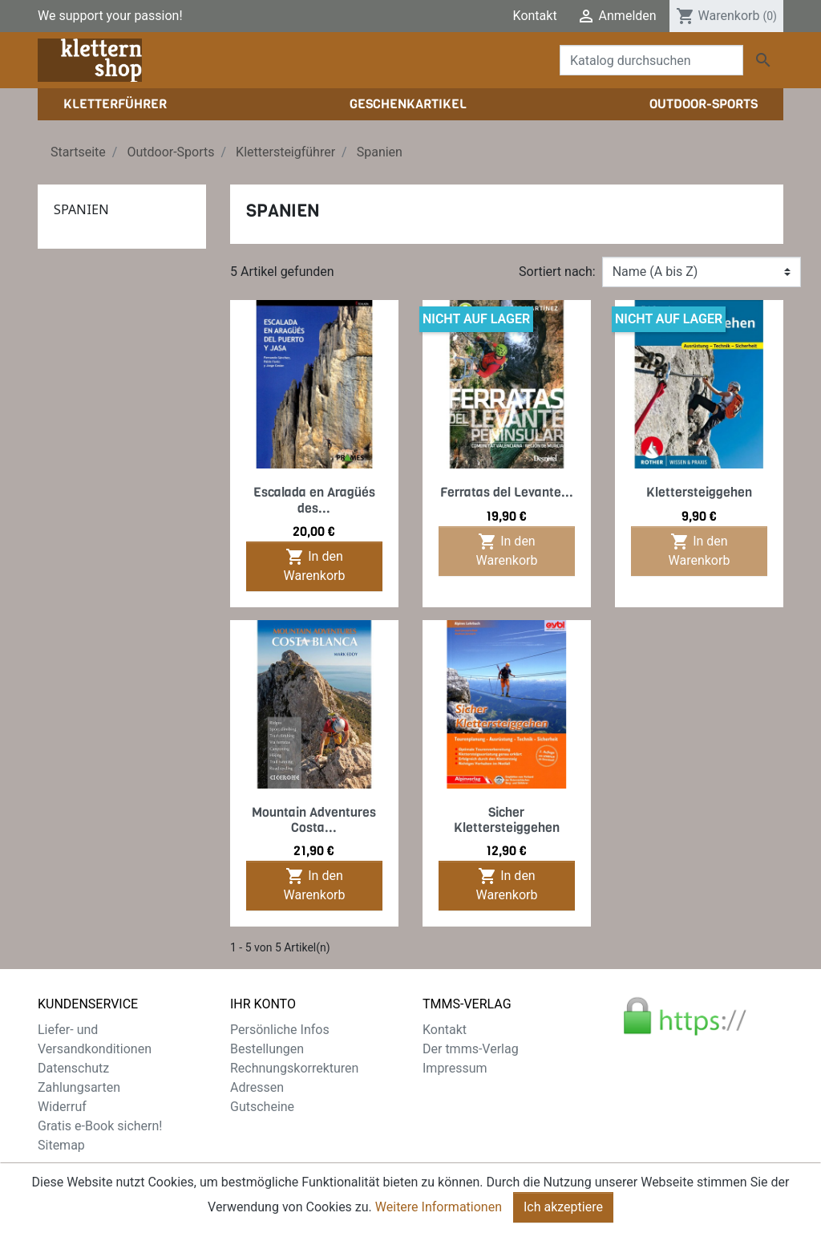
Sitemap (61, 1145)
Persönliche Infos (280, 1029)
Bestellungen (267, 1049)
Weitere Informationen (438, 1207)
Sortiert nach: (557, 271)
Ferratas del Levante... (506, 492)
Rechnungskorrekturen (294, 1068)
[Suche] (651, 60)
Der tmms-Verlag (471, 1049)
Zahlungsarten (79, 1087)
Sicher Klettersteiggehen (507, 820)
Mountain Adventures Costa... (314, 820)
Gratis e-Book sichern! (100, 1126)
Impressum (455, 1068)
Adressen (257, 1087)
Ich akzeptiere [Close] (563, 1207)
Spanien (81, 209)
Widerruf (62, 1106)
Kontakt (535, 15)
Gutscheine (262, 1106)
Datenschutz (73, 1068)
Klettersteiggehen (699, 492)
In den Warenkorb (315, 565)
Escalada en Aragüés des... (314, 500)
